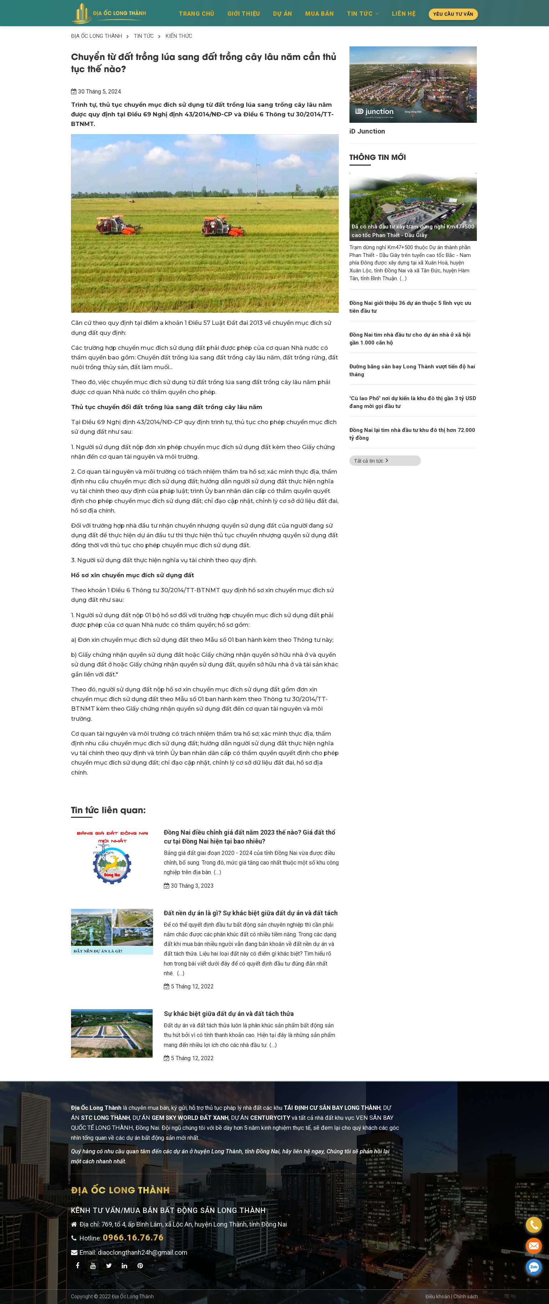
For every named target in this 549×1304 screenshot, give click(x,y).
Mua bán (319, 13)
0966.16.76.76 (133, 1238)
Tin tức (363, 13)
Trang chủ (197, 13)
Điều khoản (438, 1296)
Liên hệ (404, 13)
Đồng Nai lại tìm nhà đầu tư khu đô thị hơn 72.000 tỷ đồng (412, 434)
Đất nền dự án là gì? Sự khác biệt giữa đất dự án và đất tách (251, 913)
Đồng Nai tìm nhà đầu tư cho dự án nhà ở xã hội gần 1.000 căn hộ (409, 339)
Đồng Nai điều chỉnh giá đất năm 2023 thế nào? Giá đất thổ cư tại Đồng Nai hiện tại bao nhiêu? (249, 837)
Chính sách (465, 1296)
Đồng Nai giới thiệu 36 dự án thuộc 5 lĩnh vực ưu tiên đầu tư (410, 307)
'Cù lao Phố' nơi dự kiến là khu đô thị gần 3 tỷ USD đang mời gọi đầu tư (412, 402)
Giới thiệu (243, 13)
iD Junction (367, 131)
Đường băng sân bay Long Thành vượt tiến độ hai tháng (412, 370)
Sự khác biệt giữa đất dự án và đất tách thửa (229, 1013)
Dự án (282, 13)
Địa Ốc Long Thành (133, 1296)
